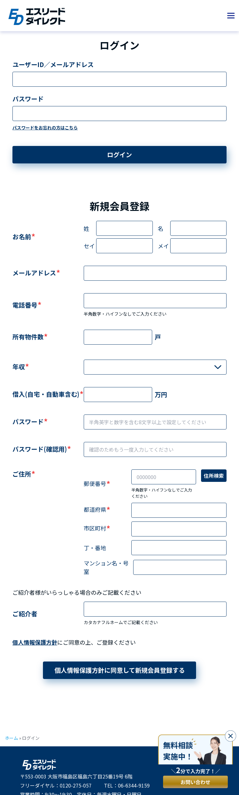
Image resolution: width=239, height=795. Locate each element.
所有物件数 (28, 336)
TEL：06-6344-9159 (127, 785)
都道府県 (95, 509)
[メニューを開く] (231, 15)
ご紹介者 (24, 613)
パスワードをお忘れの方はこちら (45, 127)
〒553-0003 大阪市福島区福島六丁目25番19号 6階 (76, 776)
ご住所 (21, 473)
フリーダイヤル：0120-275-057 (55, 785)
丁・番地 (95, 548)
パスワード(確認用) (39, 448)
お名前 (21, 236)
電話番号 (24, 304)
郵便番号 (95, 483)
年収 (18, 366)
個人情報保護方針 (34, 642)
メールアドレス (34, 272)
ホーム (11, 738)
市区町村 (95, 528)
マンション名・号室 (106, 567)
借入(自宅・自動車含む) (45, 394)
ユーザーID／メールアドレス (53, 64)
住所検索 (214, 475)
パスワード (28, 98)
